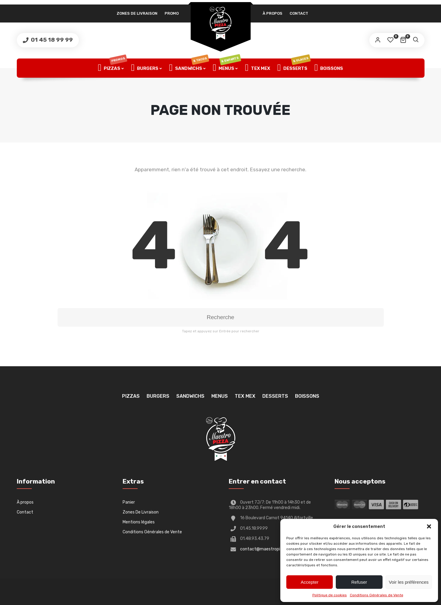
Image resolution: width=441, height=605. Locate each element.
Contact (299, 13)
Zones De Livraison (137, 13)
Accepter (309, 582)
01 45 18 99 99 (51, 39)
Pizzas (112, 68)
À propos (272, 13)
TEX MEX (257, 68)
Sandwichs (189, 68)
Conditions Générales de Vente (376, 595)
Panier (129, 502)
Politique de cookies (329, 595)
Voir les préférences (409, 582)
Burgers (144, 68)
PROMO (172, 13)
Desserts (293, 68)
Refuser (359, 582)
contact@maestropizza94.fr (268, 549)
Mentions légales (139, 522)
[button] (429, 526)
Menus (227, 68)
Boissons (328, 68)
